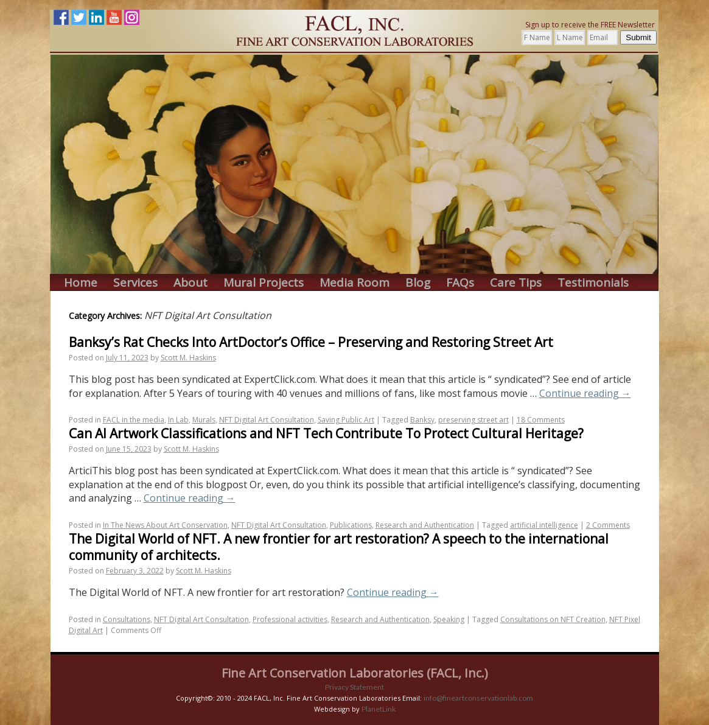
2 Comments (608, 525)
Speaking (448, 619)
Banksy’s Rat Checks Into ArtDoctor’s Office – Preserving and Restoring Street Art (311, 342)
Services (135, 283)
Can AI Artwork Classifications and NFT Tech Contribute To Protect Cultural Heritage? (326, 433)
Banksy (422, 420)
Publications (351, 525)
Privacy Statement (354, 687)
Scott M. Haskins (188, 357)
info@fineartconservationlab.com (478, 697)
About (190, 283)
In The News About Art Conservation (165, 525)
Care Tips (516, 283)
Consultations (126, 619)
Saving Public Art (346, 420)
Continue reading (585, 393)
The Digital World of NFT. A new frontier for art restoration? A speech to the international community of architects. (339, 547)
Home (80, 283)
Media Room (354, 283)
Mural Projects (263, 283)
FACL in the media (133, 420)
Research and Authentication (424, 525)
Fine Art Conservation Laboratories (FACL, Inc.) (355, 673)
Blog (417, 283)
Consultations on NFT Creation (553, 619)
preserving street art (473, 420)
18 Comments (541, 420)
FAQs (460, 283)
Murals (203, 420)
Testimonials (593, 283)
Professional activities (290, 619)
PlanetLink (378, 708)
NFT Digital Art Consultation (266, 420)
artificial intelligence (544, 525)
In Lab (178, 420)
